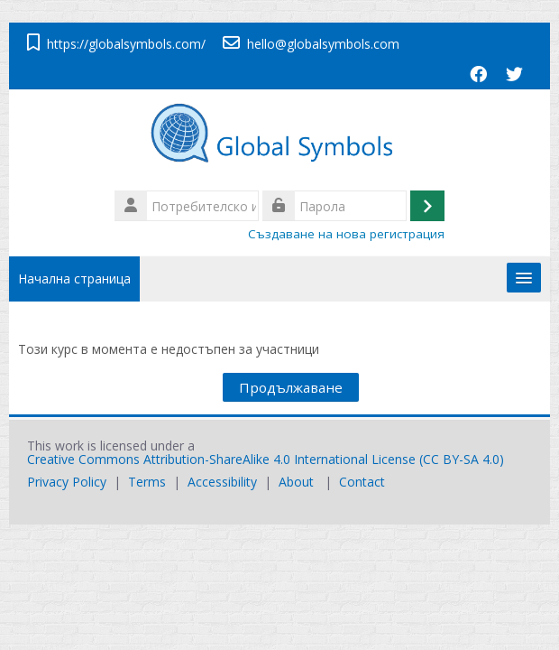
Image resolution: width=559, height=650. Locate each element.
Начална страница (74, 278)
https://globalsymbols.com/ (126, 43)
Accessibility (222, 481)
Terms (147, 481)
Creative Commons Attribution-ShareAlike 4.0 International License (221, 459)
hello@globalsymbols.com (323, 43)
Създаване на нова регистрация (346, 234)
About (296, 481)
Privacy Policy (66, 481)
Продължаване (291, 387)
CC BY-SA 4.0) (463, 459)
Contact (362, 481)
